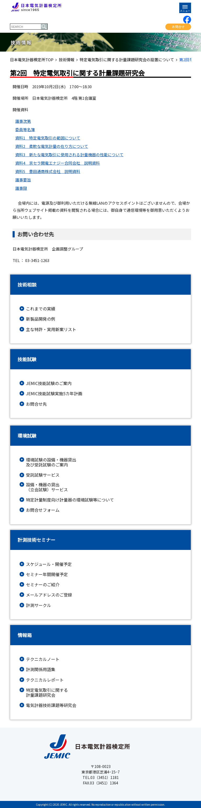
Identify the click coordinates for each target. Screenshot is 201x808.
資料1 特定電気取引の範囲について (47, 138)
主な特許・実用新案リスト (51, 329)
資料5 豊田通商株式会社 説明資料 (47, 171)
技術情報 (66, 59)
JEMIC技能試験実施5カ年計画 (54, 393)
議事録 (21, 188)
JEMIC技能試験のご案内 (49, 383)
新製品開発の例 (40, 318)
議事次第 (23, 121)
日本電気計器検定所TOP (31, 59)
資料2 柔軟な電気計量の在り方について (51, 146)
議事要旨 (23, 179)
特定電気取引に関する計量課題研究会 (47, 693)
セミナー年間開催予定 (47, 574)
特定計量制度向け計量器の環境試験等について (70, 499)
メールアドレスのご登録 (49, 594)
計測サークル (38, 605)
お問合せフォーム (42, 510)
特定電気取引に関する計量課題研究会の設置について (127, 59)
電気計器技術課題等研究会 (51, 705)
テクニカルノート (42, 659)
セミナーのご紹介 (42, 584)
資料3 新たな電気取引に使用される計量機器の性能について (69, 154)
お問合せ (178, 26)
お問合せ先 (36, 404)
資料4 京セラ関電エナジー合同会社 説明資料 (57, 163)
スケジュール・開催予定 (49, 564)
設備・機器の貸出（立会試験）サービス (47, 487)
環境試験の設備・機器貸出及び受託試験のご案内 (51, 462)
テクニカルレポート (45, 679)
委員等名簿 (25, 129)
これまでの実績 (40, 308)
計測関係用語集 (40, 669)
